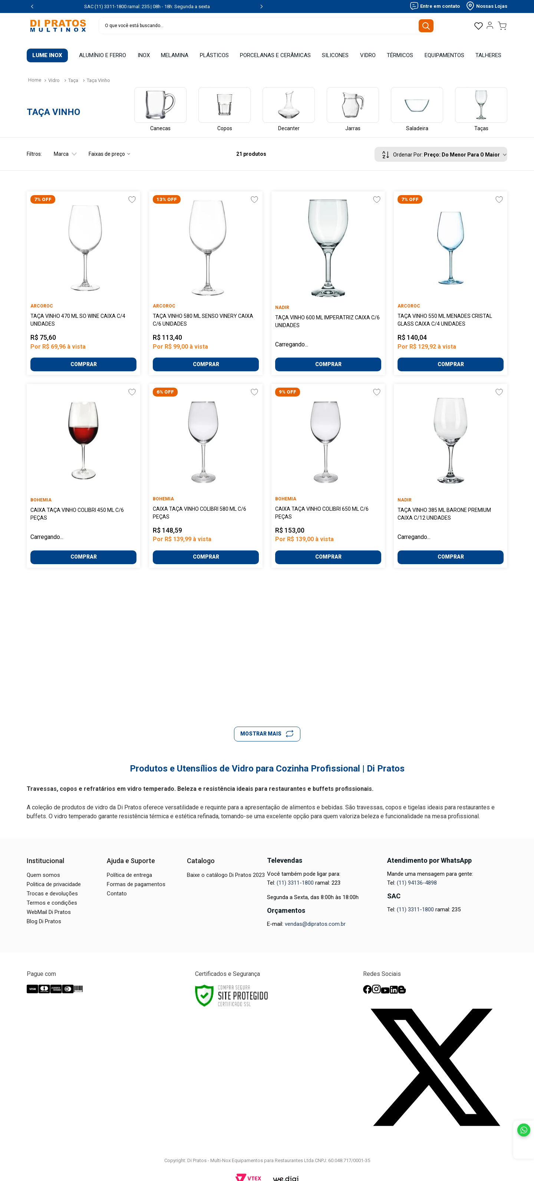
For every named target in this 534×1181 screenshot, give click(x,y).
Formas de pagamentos (136, 877)
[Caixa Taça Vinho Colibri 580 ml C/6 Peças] (206, 468)
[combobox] (267, 25)
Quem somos (43, 867)
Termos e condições (52, 895)
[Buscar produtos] (429, 25)
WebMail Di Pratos (49, 904)
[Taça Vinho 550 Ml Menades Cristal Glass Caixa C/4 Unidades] (451, 276)
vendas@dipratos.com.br (315, 916)
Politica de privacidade (54, 877)
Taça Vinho (98, 73)
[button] (59, 146)
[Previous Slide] (32, 6)
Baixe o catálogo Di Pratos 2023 (226, 867)
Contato (117, 886)
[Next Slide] (261, 6)
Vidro (54, 73)
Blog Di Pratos (44, 914)
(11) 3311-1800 (295, 875)
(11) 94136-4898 (417, 875)
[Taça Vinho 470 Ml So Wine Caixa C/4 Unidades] (83, 276)
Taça (73, 73)
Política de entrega (129, 867)
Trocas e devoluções (52, 886)
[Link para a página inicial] (35, 72)
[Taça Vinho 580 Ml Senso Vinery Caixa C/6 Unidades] (206, 276)
